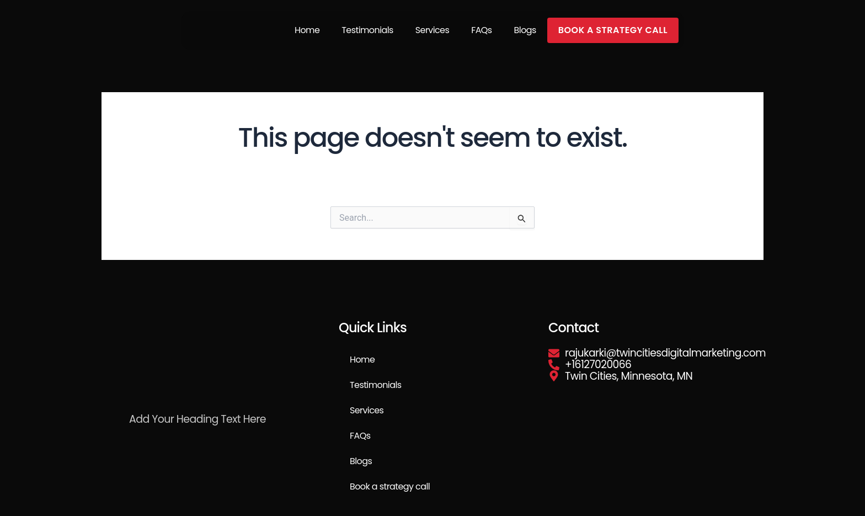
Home (307, 30)
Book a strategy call (613, 30)
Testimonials (367, 30)
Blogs (525, 30)
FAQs (481, 30)
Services (432, 30)
